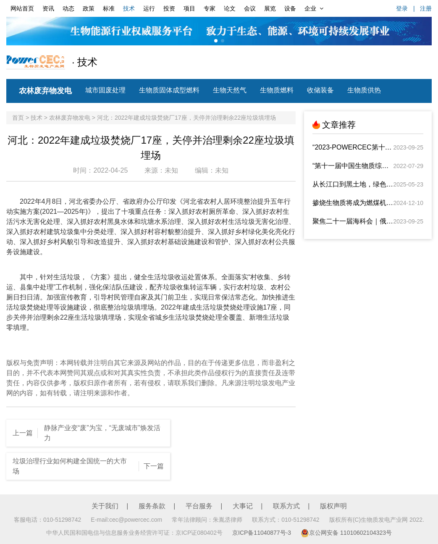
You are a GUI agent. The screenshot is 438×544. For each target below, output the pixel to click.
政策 (88, 8)
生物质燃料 (277, 90)
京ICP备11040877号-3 (261, 532)
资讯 (48, 8)
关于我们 (105, 506)
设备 (290, 8)
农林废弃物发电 (45, 91)
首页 (18, 117)
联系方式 (286, 506)
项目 (189, 8)
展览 (270, 8)
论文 (230, 8)
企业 (313, 8)
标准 (109, 8)
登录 (402, 8)
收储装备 (320, 90)
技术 (129, 8)
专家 (209, 8)
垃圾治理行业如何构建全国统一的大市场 (70, 466)
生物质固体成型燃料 (169, 90)
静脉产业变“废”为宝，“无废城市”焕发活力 (102, 433)
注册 (426, 8)
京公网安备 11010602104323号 (346, 532)
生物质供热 (364, 90)
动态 (68, 8)
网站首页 (22, 8)
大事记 (243, 506)
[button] (216, 40)
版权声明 (333, 506)
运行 (149, 8)
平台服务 (199, 506)
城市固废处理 (105, 90)
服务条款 (152, 506)
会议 (250, 8)
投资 (169, 8)
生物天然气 (230, 90)
